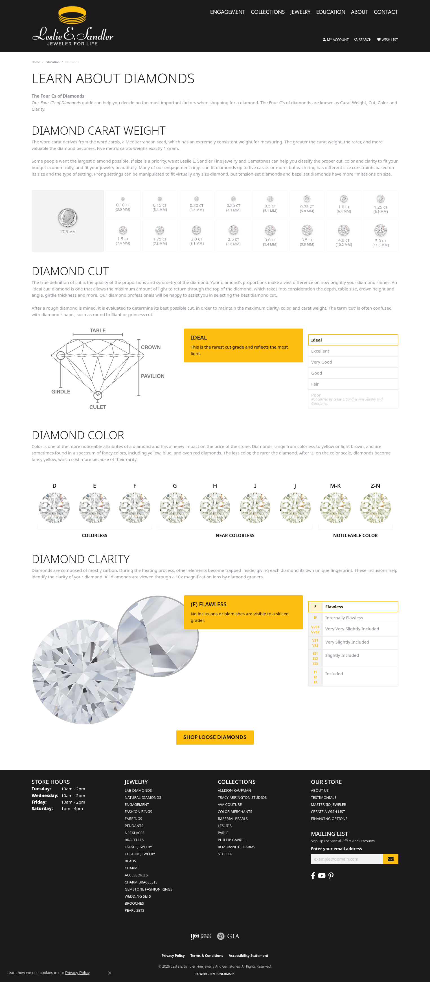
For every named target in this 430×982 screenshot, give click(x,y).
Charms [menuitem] (132, 868)
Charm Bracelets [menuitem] (141, 882)
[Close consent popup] (109, 973)
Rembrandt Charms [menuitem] (236, 846)
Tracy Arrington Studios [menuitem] (242, 797)
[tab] (353, 339)
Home (36, 62)
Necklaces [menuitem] (134, 832)
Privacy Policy (173, 955)
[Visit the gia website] (228, 936)
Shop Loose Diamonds (214, 737)
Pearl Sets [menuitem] (134, 910)
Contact (386, 12)
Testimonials (323, 797)
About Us (320, 790)
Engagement (227, 12)
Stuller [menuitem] (225, 853)
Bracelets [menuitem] (134, 839)
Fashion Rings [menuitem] (138, 811)
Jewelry (300, 12)
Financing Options (329, 818)
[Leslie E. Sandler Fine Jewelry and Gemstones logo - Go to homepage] (75, 26)
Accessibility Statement (248, 955)
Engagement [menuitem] (137, 804)
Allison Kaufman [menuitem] (234, 790)
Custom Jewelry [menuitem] (140, 853)
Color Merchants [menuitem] (235, 811)
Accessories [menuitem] (136, 875)
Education (330, 12)
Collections (268, 12)
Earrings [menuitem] (133, 818)
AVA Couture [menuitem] (230, 804)
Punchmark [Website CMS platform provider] (225, 974)
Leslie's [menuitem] (225, 825)
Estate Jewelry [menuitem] (138, 846)
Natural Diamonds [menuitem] (143, 797)
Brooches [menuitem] (134, 903)
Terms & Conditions (206, 955)
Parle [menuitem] (223, 832)
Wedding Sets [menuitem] (138, 896)
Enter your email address (336, 848)
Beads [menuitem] (130, 860)
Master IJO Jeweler (328, 804)
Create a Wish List (328, 811)
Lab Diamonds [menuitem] (138, 790)
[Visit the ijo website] (201, 936)
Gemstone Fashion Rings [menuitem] (148, 889)
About (359, 12)
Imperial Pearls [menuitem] (233, 818)
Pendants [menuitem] (134, 825)
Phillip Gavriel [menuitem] (232, 839)
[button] (336, 40)
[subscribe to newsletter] (390, 859)
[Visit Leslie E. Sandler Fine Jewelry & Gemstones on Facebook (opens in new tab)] (313, 875)
